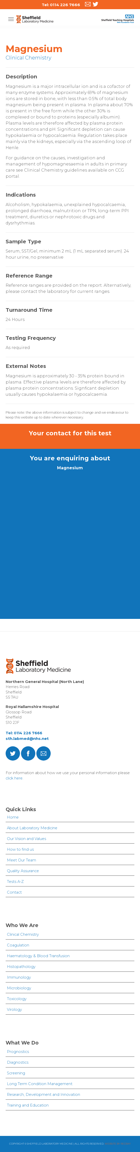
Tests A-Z (15, 881)
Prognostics (18, 1051)
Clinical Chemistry (23, 934)
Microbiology (19, 988)
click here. (14, 778)
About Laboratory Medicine (32, 828)
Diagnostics (17, 1062)
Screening (16, 1073)
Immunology (19, 977)
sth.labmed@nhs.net (27, 738)
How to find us (20, 849)
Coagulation (18, 945)
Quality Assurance (23, 871)
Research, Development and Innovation (43, 1094)
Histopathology (21, 966)
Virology (14, 1009)
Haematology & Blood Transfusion (38, 956)
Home (13, 817)
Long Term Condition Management (39, 1084)
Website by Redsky (118, 1143)
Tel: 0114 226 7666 (24, 733)
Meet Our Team (21, 860)
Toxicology (17, 999)
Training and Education (28, 1105)
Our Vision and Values (26, 838)
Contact (14, 892)
